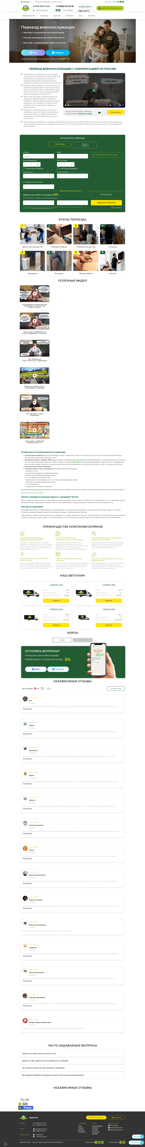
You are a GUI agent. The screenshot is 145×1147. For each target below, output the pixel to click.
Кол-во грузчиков (30, 160)
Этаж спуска (36, 172)
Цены (81, 16)
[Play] (65, 105)
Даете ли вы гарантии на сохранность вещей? (45, 1061)
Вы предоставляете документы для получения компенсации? (53, 1075)
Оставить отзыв (116, 688)
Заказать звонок (96, 1117)
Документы (81, 1131)
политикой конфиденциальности (40, 208)
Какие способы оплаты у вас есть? (39, 1053)
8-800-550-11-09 (41, 6)
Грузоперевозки (28, 16)
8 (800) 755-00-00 (78, 462)
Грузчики (57, 16)
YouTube (81, 114)
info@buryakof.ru (40, 1131)
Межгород (60, 144)
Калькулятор (116, 1117)
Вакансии (81, 1130)
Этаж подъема (71, 172)
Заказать (56, 601)
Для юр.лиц (95, 1131)
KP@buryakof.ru (84, 11)
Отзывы (80, 1128)
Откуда (26, 152)
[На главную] (25, 8)
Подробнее (27, 709)
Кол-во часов (62, 160)
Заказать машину (106, 203)
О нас (80, 1126)
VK (86, 114)
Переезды (44, 16)
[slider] (86, 105)
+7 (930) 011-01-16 (64, 6)
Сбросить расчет (116, 207)
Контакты (91, 16)
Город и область (85, 145)
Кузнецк (26, 2)
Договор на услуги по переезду (33, 493)
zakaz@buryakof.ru (85, 6)
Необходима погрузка (34, 168)
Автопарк (69, 16)
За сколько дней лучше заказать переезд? (43, 1068)
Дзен (90, 114)
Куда (59, 152)
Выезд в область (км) (34, 182)
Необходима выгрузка (68, 168)
